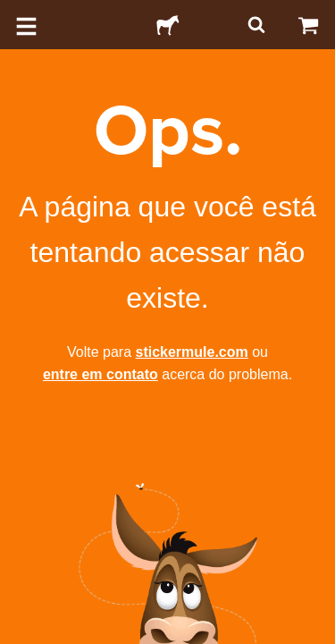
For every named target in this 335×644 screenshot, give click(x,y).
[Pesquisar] (254, 24)
